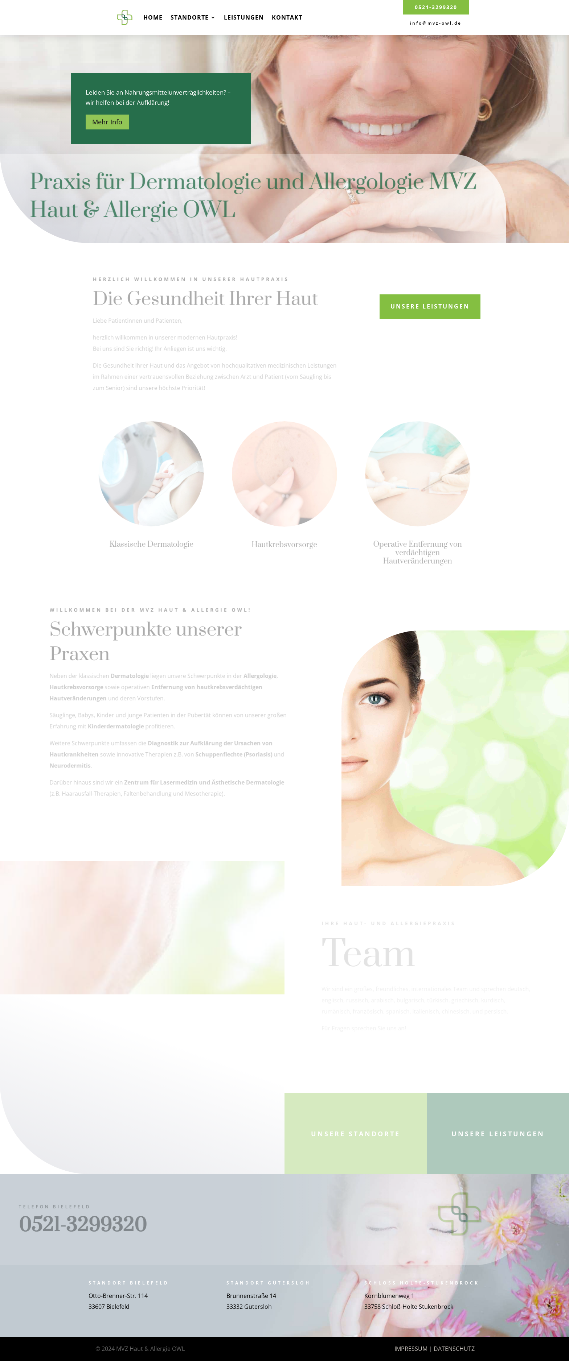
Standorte (190, 17)
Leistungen (244, 17)
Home (153, 17)
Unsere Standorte (355, 1133)
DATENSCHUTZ (454, 1349)
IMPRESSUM (410, 1349)
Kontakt (287, 17)
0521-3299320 (436, 7)
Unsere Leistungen (430, 306)
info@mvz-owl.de (436, 23)
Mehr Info (107, 121)
